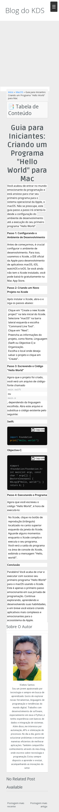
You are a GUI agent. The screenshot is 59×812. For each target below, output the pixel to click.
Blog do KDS (25, 10)
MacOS (19, 92)
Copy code (38, 430)
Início (10, 92)
